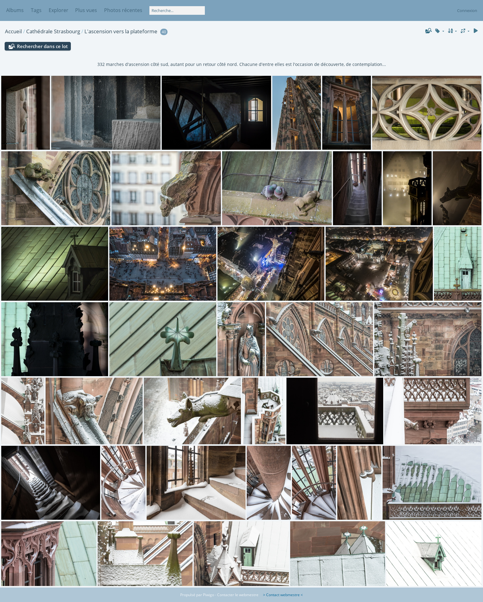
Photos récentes (123, 10)
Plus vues (86, 10)
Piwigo (208, 594)
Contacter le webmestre (237, 594)
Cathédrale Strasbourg (53, 31)
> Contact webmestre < (281, 594)
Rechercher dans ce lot (42, 46)
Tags (36, 10)
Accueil (13, 31)
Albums (15, 10)
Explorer (58, 10)
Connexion (467, 10)
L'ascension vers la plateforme (120, 31)
